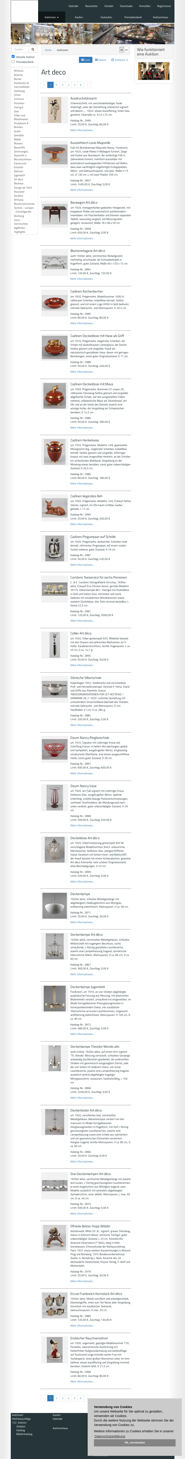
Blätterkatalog (24, 1434)
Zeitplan (20, 1426)
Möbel (17, 139)
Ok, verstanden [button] (135, 1442)
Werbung (19, 216)
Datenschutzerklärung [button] (110, 1436)
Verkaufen (106, 17)
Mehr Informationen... (82, 130)
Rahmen (18, 171)
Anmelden (144, 6)
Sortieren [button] (119, 60)
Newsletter (91, 6)
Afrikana (18, 200)
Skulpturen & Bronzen (21, 125)
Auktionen (52, 17)
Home (48, 50)
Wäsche (18, 75)
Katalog (20, 1430)
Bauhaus (19, 183)
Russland (19, 191)
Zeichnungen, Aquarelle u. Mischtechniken (22, 155)
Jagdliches (19, 228)
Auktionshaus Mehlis (24, 11)
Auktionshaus (160, 17)
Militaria (18, 70)
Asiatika (18, 196)
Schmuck (19, 99)
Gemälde (19, 135)
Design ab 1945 (23, 187)
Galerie (100, 60)
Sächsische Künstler (20, 165)
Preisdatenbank (133, 17)
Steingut (18, 107)
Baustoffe (19, 147)
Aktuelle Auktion (23, 57)
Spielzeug (19, 91)
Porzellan (19, 103)
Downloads (126, 6)
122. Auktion (19, 1422)
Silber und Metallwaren (21, 117)
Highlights (19, 232)
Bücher (18, 79)
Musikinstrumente (24, 204)
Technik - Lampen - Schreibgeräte (24, 210)
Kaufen (79, 17)
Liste (85, 60)
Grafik (17, 131)
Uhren (17, 95)
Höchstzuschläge (21, 1419)
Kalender (73, 6)
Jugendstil (19, 175)
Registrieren (164, 6)
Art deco (18, 179)
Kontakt (108, 6)
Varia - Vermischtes (21, 222)
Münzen (18, 143)
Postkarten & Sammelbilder (22, 85)
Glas (16, 111)
